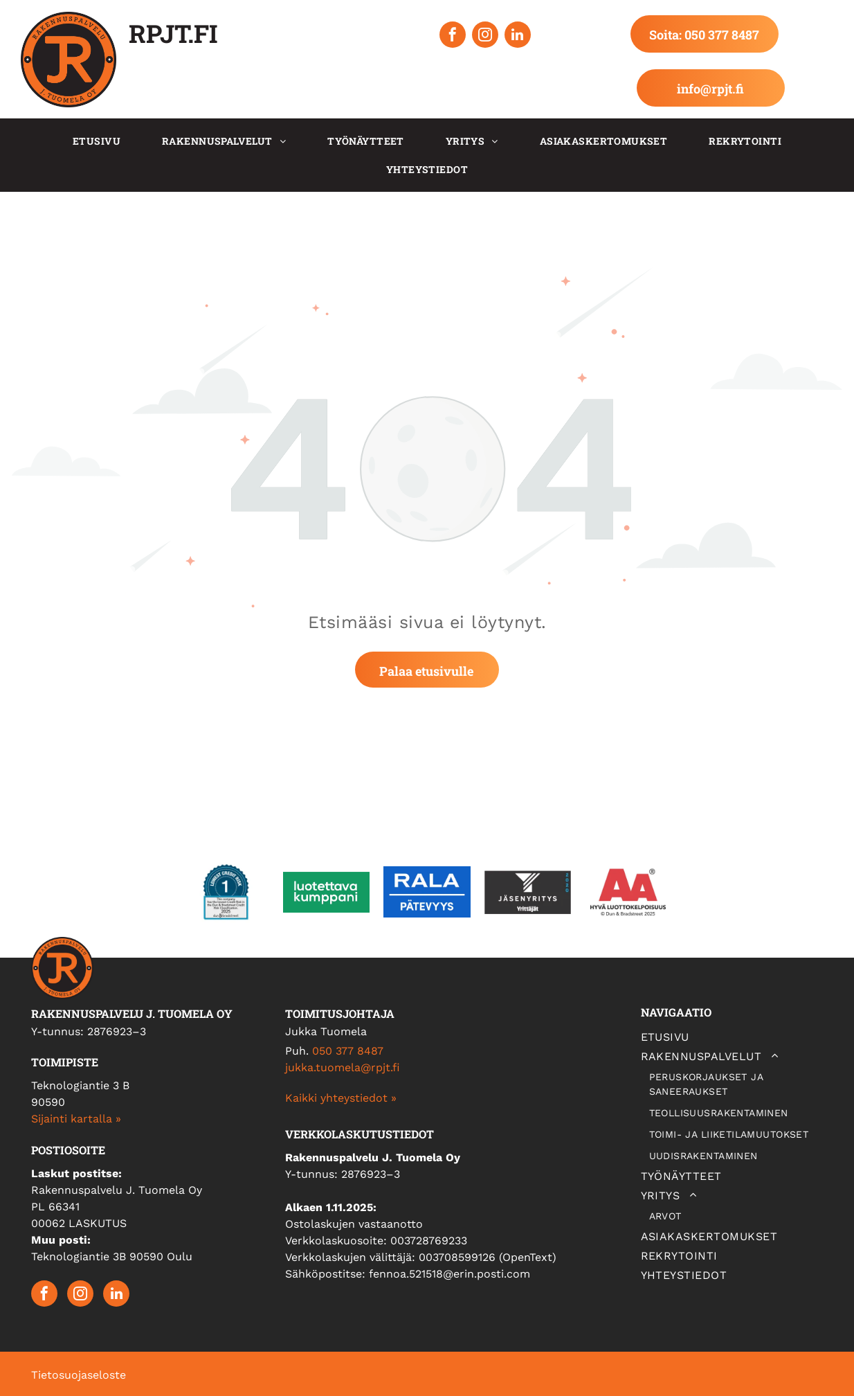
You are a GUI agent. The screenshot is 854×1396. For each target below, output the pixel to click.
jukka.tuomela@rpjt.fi (342, 1067)
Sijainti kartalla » (76, 1118)
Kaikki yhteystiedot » (341, 1097)
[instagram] (485, 36)
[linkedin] (518, 36)
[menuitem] (96, 141)
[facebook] (452, 36)
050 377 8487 (347, 1050)
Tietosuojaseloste (78, 1374)
